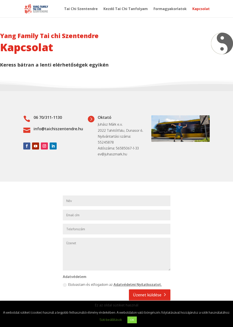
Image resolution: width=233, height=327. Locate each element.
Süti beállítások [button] (110, 320)
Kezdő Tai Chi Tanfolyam (125, 9)
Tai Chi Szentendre (81, 9)
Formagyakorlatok (170, 9)
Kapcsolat (201, 9)
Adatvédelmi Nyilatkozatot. (138, 284)
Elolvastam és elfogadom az (112, 284)
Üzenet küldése (147, 294)
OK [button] (132, 320)
